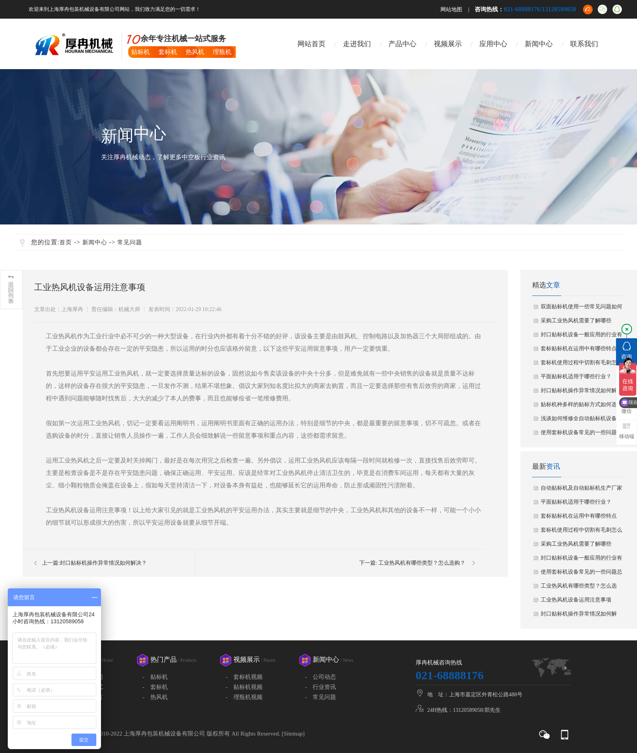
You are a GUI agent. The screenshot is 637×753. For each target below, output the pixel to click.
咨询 (626, 351)
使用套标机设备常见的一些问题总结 (581, 435)
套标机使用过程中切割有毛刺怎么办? (581, 365)
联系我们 (584, 44)
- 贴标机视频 (244, 687)
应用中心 (493, 44)
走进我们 (357, 44)
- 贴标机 (155, 677)
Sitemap (293, 733)
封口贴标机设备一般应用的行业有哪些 (581, 337)
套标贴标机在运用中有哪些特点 (579, 348)
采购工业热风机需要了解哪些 (576, 320)
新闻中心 (539, 44)
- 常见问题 (320, 697)
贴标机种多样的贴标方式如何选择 (581, 404)
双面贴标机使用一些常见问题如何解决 (581, 309)
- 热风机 (155, 697)
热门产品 (173, 659)
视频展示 (448, 44)
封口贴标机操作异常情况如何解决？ (103, 563)
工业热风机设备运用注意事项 (576, 600)
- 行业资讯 (320, 687)
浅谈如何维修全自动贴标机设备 (579, 418)
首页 (65, 242)
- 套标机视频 (244, 677)
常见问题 (129, 242)
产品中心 (402, 44)
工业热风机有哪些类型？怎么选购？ (421, 563)
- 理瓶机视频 (244, 697)
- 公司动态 (320, 677)
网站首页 (311, 44)
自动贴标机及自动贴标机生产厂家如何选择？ (581, 490)
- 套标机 (155, 687)
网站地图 (451, 9)
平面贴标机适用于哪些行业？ (576, 376)
